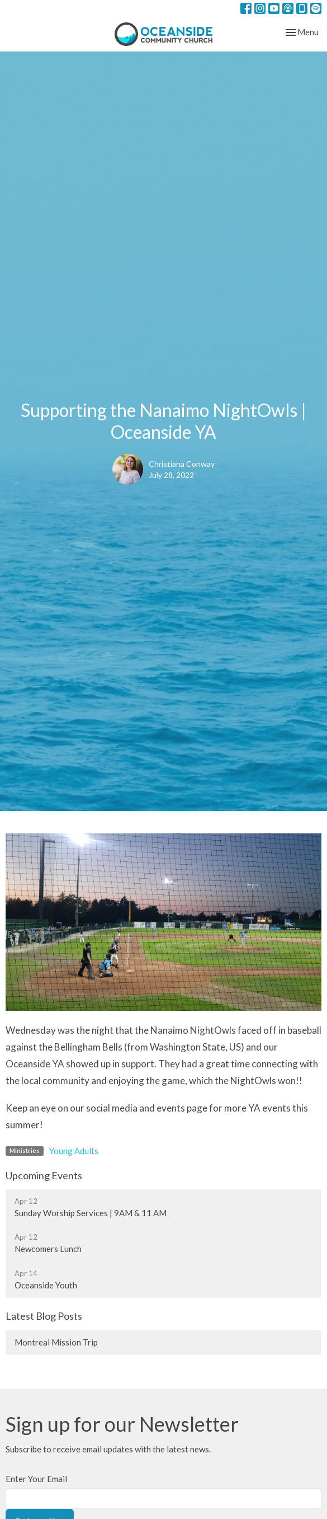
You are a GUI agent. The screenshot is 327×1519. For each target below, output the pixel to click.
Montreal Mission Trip (56, 1342)
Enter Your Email (36, 1479)
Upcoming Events (44, 1175)
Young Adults (73, 1151)
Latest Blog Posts (44, 1316)
